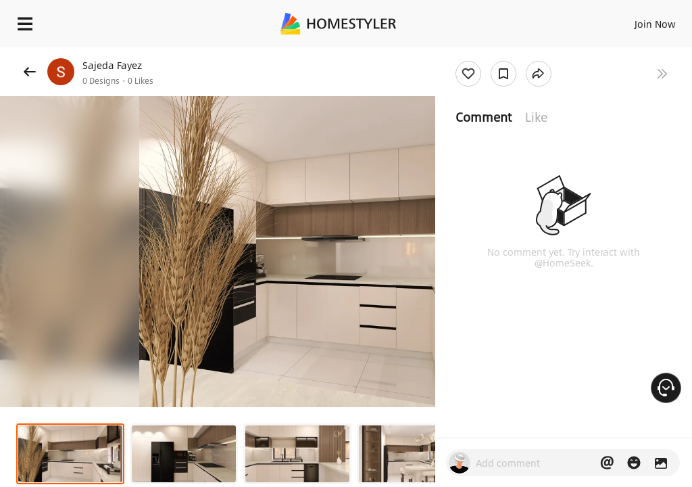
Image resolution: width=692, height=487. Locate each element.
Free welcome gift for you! (519, 54)
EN (637, 20)
